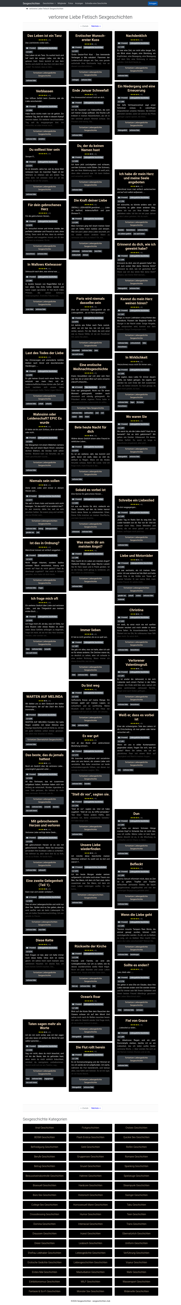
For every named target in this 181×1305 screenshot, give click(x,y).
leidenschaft (76, 255)
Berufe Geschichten (44, 1156)
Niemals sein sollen (45, 481)
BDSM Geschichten (44, 1137)
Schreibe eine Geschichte (96, 3)
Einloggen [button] (152, 3)
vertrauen (139, 1010)
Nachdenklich (136, 36)
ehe (119, 770)
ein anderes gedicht (124, 234)
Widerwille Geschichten (136, 1291)
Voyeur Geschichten (136, 1262)
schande (48, 404)
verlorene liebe (31, 80)
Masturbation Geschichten (90, 1272)
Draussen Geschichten (45, 1233)
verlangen (75, 80)
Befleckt (136, 864)
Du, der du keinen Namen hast (90, 148)
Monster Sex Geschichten (90, 1291)
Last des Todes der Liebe (44, 353)
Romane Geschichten (136, 1156)
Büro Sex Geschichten (44, 1195)
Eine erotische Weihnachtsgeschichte (90, 367)
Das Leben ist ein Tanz (44, 36)
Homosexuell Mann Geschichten (90, 1204)
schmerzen (76, 251)
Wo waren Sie (136, 417)
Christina (136, 610)
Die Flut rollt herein (90, 1047)
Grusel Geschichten (90, 1166)
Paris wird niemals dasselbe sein (90, 301)
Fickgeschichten (90, 1127)
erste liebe (29, 309)
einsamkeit (75, 350)
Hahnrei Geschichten (90, 1175)
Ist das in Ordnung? (44, 543)
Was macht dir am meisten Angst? (90, 544)
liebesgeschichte (51, 528)
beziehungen (135, 954)
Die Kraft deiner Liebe (90, 200)
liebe (27, 649)
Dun (136, 814)
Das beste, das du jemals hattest (44, 757)
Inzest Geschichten (90, 1233)
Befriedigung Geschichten (44, 1146)
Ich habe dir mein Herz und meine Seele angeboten (136, 178)
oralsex (138, 595)
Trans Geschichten (136, 1223)
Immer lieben (90, 630)
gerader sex (30, 532)
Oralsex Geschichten (136, 1127)
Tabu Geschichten (91, 387)
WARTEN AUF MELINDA (44, 697)
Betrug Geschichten (44, 1166)
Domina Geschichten (44, 1223)
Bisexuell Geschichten (44, 1185)
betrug (41, 528)
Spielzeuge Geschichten (136, 1175)
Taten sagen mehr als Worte (44, 1026)
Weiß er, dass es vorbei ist (136, 717)
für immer (140, 402)
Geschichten (48, 3)
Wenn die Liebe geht (136, 915)
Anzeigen (79, 3)
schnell (131, 595)
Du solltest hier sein (44, 150)
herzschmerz (30, 254)
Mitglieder (62, 3)
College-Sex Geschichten (44, 1204)
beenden (56, 807)
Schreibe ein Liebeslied (136, 500)
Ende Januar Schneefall (90, 90)
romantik (47, 649)
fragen (41, 588)
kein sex (75, 986)
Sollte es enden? (136, 965)
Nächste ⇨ (96, 26)
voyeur (74, 417)
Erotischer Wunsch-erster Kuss (90, 38)
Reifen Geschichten (136, 1146)
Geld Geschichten (90, 1146)
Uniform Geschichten (136, 1243)
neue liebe (42, 930)
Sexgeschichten (31, 3)
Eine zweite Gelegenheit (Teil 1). (44, 883)
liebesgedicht (76, 1037)
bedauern (93, 675)
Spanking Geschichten (136, 1166)
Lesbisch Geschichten (90, 1243)
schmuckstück (135, 343)
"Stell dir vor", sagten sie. (90, 794)
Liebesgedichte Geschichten (47, 48)
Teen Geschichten (136, 1214)
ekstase (85, 255)
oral (38, 532)
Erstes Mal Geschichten (44, 1272)
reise (96, 350)
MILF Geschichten (90, 1281)
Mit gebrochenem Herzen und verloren (44, 823)
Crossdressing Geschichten (44, 1214)
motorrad (121, 599)
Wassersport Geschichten (136, 1281)
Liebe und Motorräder (136, 556)
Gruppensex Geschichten (90, 1156)
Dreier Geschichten (45, 1243)
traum (87, 417)
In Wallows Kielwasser (44, 264)
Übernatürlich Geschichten (47, 715)
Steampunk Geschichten (136, 1185)
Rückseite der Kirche (90, 946)
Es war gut (90, 736)
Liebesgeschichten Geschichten (49, 496)
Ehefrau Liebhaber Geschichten (44, 1252)
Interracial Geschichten (90, 1223)
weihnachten (89, 413)
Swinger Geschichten (136, 1195)
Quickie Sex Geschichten (136, 1137)
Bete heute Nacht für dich (90, 429)
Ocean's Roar (90, 997)
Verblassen (44, 91)
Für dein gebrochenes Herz (44, 207)
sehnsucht (42, 870)
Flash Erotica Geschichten (90, 1137)
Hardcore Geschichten (90, 1185)
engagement (49, 1079)
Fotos (70, 3)
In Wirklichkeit (136, 357)
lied (94, 986)
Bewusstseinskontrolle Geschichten (45, 1175)
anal (97, 413)
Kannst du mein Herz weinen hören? (136, 301)
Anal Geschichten (44, 1127)
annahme (42, 139)
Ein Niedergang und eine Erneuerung (136, 88)
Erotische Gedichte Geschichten (44, 1262)
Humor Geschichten (90, 1214)
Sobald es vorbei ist (90, 490)
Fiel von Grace (136, 1021)
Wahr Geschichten (136, 1272)
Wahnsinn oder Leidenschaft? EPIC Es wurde (44, 418)
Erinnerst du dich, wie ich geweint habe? (136, 246)
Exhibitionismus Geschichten (44, 1281)
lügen (132, 402)
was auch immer (31, 653)
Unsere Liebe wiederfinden (90, 847)
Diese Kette (44, 940)
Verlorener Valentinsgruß (136, 662)
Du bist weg (91, 685)
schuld (41, 404)
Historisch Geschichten (90, 1195)
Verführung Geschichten (136, 1252)
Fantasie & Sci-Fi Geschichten (44, 1291)
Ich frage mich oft (44, 598)
